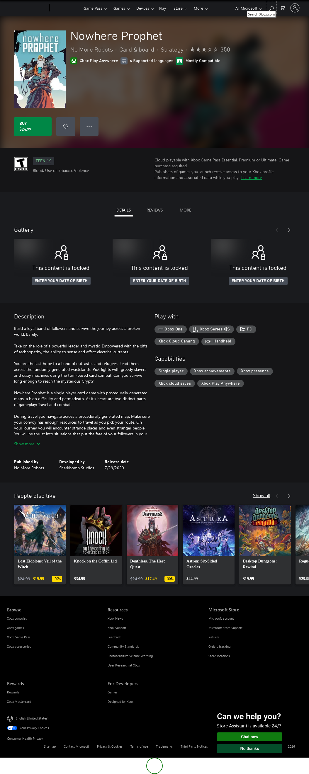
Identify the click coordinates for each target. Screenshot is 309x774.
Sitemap (50, 746)
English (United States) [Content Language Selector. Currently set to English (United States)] (32, 718)
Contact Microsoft (76, 746)
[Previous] (277, 230)
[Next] (289, 230)
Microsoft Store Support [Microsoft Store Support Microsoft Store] (225, 628)
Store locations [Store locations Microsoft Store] (219, 656)
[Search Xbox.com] (271, 7)
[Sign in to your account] (295, 8)
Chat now (249, 736)
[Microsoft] (27, 8)
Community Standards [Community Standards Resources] (123, 646)
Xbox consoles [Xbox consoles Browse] (17, 618)
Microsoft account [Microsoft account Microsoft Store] (221, 618)
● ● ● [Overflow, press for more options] (89, 126)
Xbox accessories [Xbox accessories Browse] (19, 646)
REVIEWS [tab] (155, 210)
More (198, 8)
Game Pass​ (93, 8)
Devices (142, 8)
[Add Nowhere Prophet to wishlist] (65, 126)
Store (178, 8)
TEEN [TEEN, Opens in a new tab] (43, 161)
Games (119, 8)
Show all (261, 495)
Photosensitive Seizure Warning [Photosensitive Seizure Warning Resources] (130, 656)
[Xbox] (65, 8)
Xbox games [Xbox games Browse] (15, 628)
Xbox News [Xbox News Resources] (115, 618)
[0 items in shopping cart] (282, 7)
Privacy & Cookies (110, 746)
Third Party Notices (194, 746)
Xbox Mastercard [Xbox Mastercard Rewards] (19, 701)
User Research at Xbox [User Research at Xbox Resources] (124, 665)
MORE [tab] (185, 210)
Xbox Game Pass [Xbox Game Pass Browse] (18, 637)
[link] (40, 544)
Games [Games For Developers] (113, 692)
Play (162, 8)
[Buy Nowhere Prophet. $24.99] (33, 126)
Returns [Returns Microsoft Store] (214, 637)
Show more (27, 443)
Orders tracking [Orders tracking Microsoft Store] (219, 646)
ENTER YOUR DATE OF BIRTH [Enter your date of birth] (61, 281)
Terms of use (139, 746)
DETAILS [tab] (123, 210)
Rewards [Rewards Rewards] (13, 692)
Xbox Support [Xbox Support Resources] (117, 628)
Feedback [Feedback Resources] (114, 637)
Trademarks (164, 746)
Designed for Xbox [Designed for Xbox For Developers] (120, 701)
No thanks (249, 748)
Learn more (251, 177)
